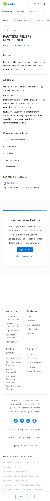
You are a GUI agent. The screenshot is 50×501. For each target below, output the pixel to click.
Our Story (31, 354)
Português (35, 429)
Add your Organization (12, 371)
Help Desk (31, 367)
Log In (27, 3)
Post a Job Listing (14, 358)
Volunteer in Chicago (12, 485)
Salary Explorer (34, 329)
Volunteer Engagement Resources (12, 379)
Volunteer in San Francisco (15, 471)
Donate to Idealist (35, 371)
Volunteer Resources (10, 336)
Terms (12, 437)
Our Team (31, 358)
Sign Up (36, 3)
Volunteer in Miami (11, 489)
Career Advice (33, 333)
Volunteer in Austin (32, 476)
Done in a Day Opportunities (12, 325)
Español (23, 429)
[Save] (21, 496)
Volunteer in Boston (12, 467)
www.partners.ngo (21, 46)
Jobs (29, 316)
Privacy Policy (24, 437)
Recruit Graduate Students (13, 388)
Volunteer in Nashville (33, 489)
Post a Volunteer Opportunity (13, 364)
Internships (32, 320)
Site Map (37, 437)
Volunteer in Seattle (12, 462)
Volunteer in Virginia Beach (15, 480)
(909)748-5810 (12, 183)
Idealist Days (7, 11)
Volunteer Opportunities (12, 318)
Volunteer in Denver (12, 476)
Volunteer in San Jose (34, 462)
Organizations (12, 330)
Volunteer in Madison (34, 485)
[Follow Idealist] (16, 421)
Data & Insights (34, 362)
